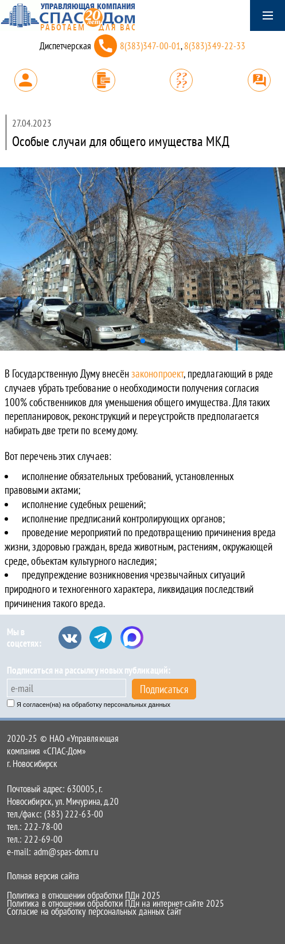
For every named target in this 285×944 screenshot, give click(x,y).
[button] (142, 341)
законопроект (157, 373)
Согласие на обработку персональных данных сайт (94, 911)
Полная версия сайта (43, 876)
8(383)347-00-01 (150, 46)
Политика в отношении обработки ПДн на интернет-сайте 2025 (115, 903)
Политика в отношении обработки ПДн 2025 (84, 895)
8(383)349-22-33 (214, 46)
